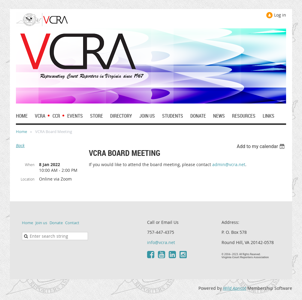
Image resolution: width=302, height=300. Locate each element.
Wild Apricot (234, 288)
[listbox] (261, 146)
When (30, 164)
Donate (56, 222)
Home (21, 131)
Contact (72, 222)
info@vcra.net (161, 242)
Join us (41, 222)
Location (28, 179)
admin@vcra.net (228, 164)
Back (20, 145)
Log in (280, 15)
